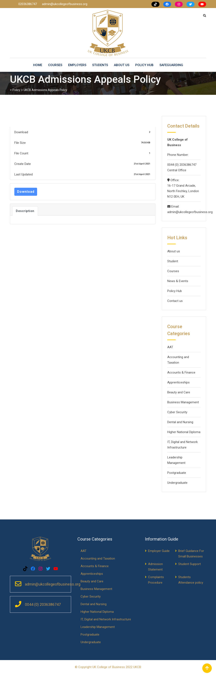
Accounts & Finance (181, 372)
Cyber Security (177, 412)
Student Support (189, 564)
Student (172, 261)
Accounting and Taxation (178, 359)
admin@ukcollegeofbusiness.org (64, 4)
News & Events (177, 281)
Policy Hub (144, 65)
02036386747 (28, 4)
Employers (77, 65)
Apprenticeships (178, 382)
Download (25, 192)
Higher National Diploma (183, 432)
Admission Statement (155, 566)
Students (100, 65)
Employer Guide (159, 551)
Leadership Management (176, 460)
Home (37, 65)
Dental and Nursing (180, 422)
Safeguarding (171, 65)
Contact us (175, 301)
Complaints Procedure (156, 579)
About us (121, 65)
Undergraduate (177, 483)
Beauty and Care (178, 392)
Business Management (183, 402)
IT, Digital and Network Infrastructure (182, 444)
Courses (55, 65)
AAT (170, 347)
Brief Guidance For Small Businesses (191, 553)
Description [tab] (25, 211)
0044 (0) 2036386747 (181, 165)
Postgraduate (176, 473)
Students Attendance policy (190, 579)
